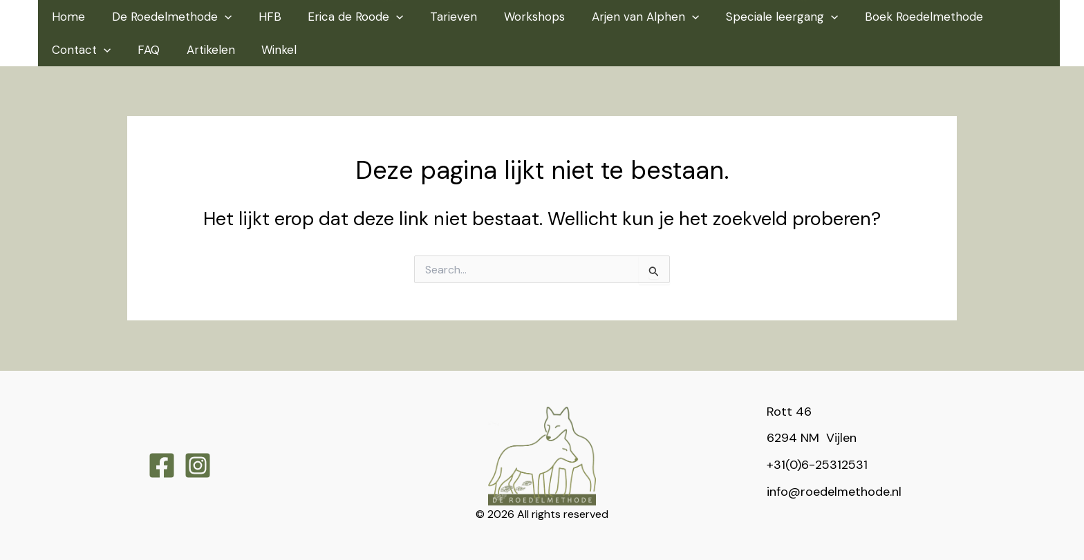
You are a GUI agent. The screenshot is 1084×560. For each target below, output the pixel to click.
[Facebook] (162, 465)
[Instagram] (198, 465)
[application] (222, 16)
